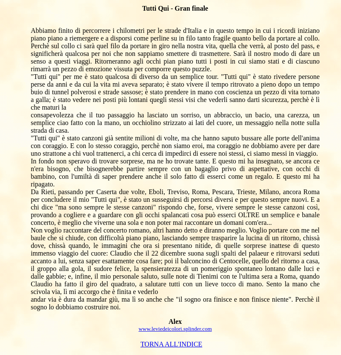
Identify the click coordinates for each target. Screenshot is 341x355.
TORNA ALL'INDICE (171, 344)
